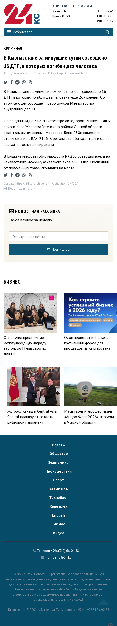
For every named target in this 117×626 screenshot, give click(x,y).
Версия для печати (19, 188)
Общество (58, 453)
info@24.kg (63, 557)
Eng (65, 6)
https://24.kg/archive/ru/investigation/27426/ (46, 183)
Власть (58, 444)
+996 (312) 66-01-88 (65, 551)
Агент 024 (58, 488)
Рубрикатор (20, 31)
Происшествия (58, 471)
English (58, 515)
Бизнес (58, 523)
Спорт (58, 480)
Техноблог (58, 497)
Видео (58, 532)
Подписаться (59, 249)
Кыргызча (58, 506)
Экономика (58, 462)
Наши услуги (81, 6)
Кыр (55, 6)
